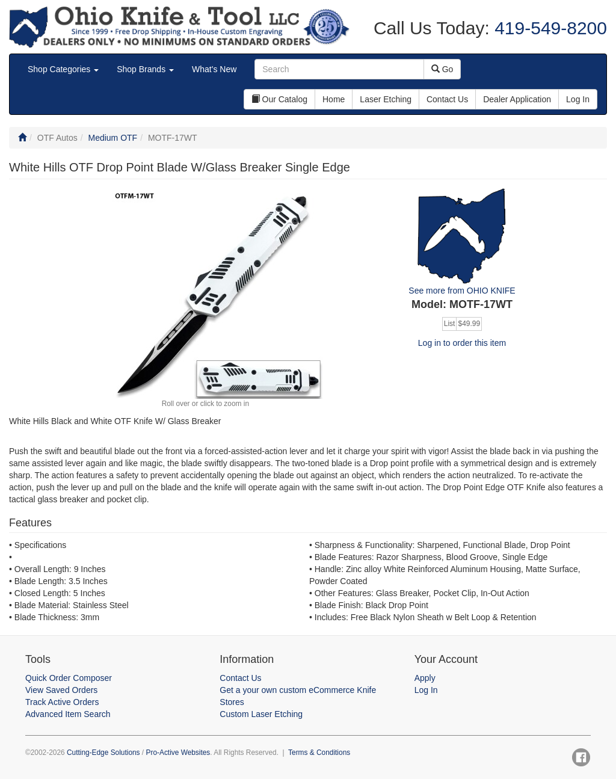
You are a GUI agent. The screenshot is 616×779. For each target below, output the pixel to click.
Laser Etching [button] (385, 99)
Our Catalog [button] (279, 99)
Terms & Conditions (319, 752)
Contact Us (240, 678)
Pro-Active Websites (178, 752)
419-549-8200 (548, 28)
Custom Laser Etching (261, 714)
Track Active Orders (62, 702)
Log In (426, 690)
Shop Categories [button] (63, 69)
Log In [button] (578, 99)
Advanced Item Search (68, 714)
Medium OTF (112, 138)
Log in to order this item (462, 343)
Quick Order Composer (68, 678)
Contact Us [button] (447, 99)
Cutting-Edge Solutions (103, 752)
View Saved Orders (61, 690)
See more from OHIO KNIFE (461, 290)
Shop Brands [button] (145, 69)
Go (442, 69)
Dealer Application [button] (517, 99)
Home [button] (333, 99)
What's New (214, 69)
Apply (425, 678)
